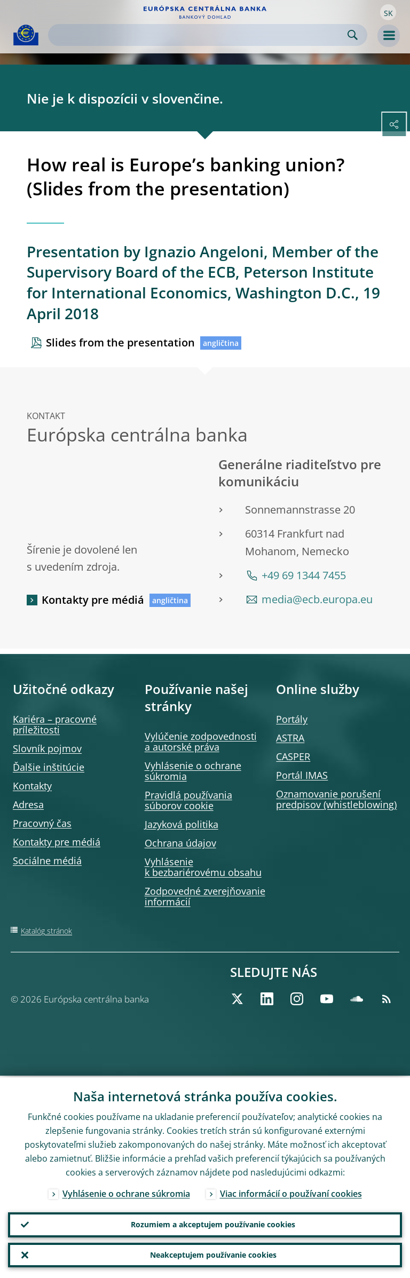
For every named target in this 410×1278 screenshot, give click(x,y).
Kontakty (32, 785)
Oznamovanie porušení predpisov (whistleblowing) (336, 799)
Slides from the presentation (120, 342)
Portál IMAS (302, 775)
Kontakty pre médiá (93, 600)
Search (352, 35)
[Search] (199, 35)
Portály (292, 719)
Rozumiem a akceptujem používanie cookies (213, 1223)
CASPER (293, 756)
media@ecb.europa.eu (317, 599)
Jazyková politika (181, 824)
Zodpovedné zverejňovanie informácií (205, 896)
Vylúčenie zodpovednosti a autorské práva (201, 741)
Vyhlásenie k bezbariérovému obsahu (203, 867)
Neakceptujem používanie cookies (213, 1254)
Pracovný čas (42, 823)
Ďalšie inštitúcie (48, 767)
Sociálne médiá (47, 860)
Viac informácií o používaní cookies (291, 1192)
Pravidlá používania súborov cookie (188, 800)
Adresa (28, 804)
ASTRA (290, 737)
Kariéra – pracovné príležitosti (55, 724)
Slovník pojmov (47, 748)
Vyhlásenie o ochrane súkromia (193, 771)
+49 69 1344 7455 (304, 575)
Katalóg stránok (46, 931)
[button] (388, 12)
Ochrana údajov (180, 843)
